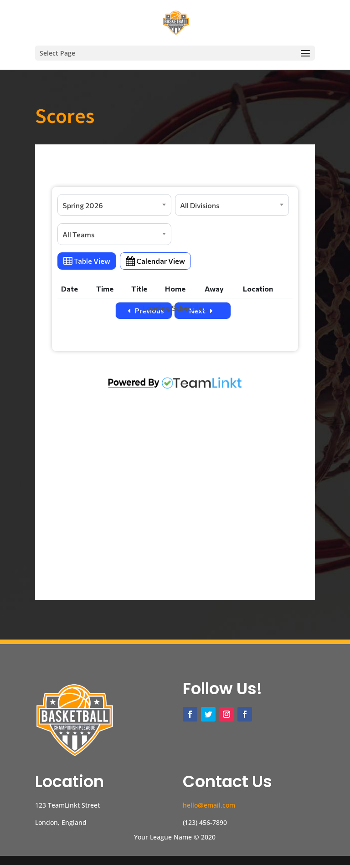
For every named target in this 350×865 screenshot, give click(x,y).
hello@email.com (209, 805)
